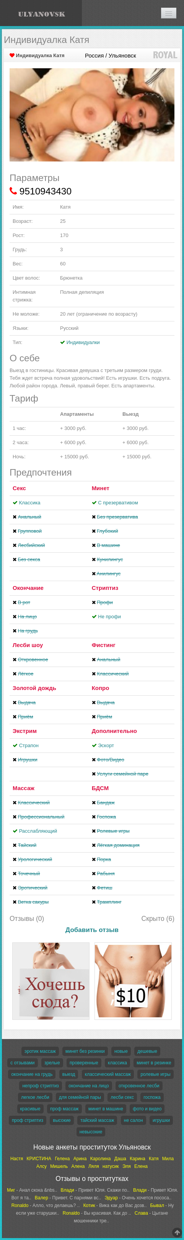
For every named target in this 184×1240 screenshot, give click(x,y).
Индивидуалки (83, 342)
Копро (100, 688)
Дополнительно (114, 731)
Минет (100, 488)
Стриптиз (105, 588)
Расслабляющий (38, 831)
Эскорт (106, 745)
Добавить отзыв (92, 930)
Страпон (29, 745)
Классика (30, 503)
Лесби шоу (28, 645)
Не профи (109, 616)
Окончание (28, 588)
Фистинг (104, 645)
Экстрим (25, 731)
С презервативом (118, 503)
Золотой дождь (34, 688)
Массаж (23, 788)
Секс (19, 488)
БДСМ (100, 788)
